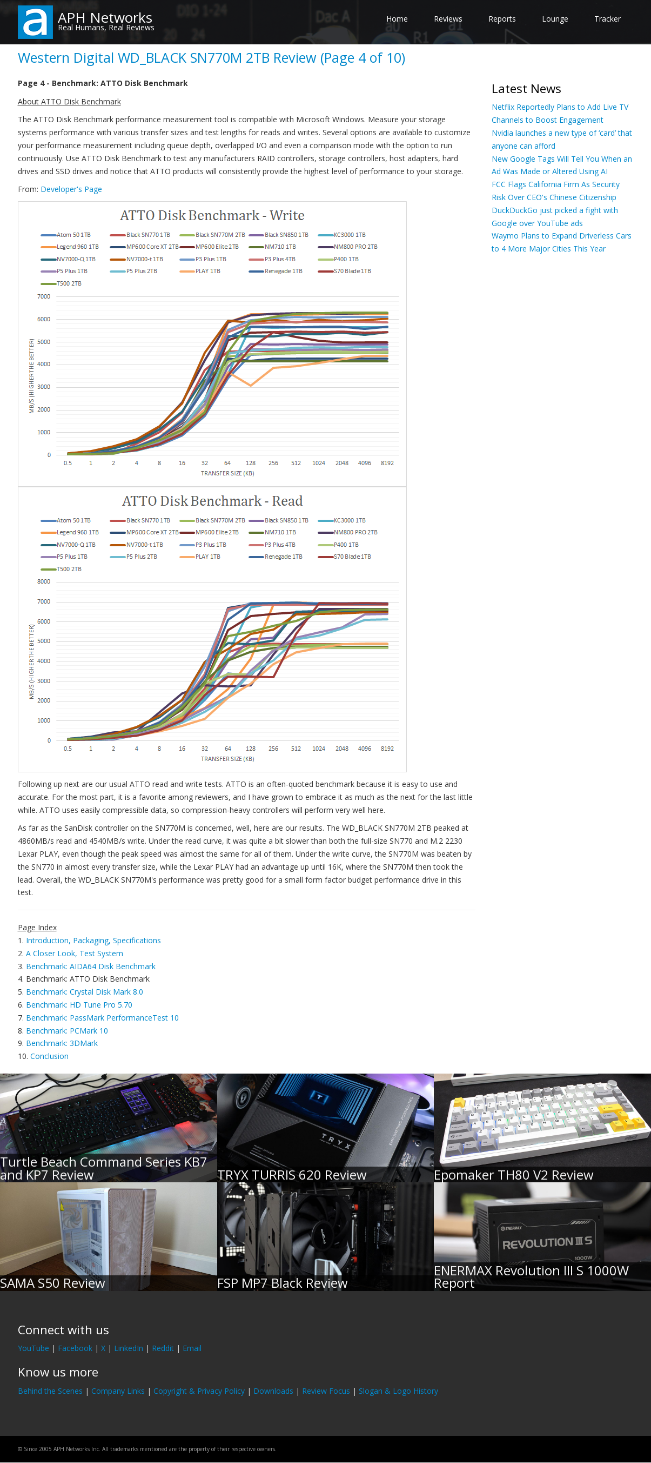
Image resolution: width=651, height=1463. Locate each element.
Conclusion (49, 1056)
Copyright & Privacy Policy (199, 1391)
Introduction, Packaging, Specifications (93, 940)
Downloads (273, 1391)
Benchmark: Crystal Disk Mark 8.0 (84, 992)
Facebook (75, 1348)
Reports (502, 19)
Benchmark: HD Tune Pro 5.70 (79, 1004)
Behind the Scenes (50, 1391)
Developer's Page (71, 189)
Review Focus (326, 1391)
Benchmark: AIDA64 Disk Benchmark (91, 966)
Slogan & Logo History (398, 1391)
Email (192, 1348)
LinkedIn (128, 1348)
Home (397, 19)
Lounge (555, 19)
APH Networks (105, 17)
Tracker (607, 19)
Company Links (118, 1391)
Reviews (448, 19)
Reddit (163, 1348)
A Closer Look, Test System (74, 953)
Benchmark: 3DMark (62, 1043)
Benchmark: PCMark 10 (67, 1030)
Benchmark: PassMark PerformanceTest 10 (102, 1017)
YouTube (33, 1348)
